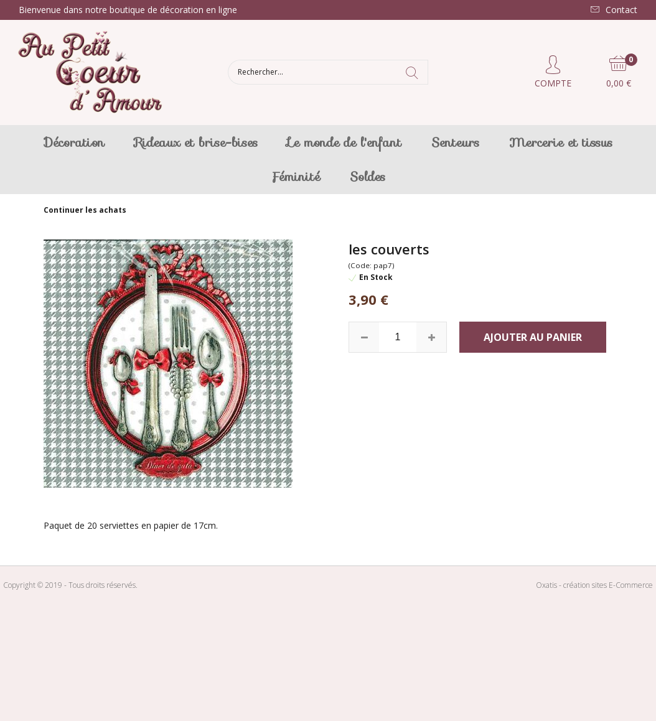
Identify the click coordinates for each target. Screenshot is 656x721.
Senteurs (455, 142)
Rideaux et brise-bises (196, 142)
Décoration (74, 142)
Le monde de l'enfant (344, 142)
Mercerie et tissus (560, 142)
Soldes (367, 177)
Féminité (295, 177)
